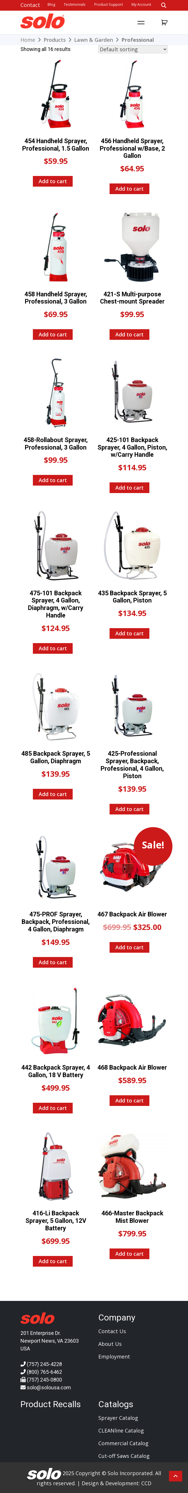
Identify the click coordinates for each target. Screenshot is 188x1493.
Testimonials (75, 4)
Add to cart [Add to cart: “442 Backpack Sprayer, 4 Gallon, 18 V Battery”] (53, 1107)
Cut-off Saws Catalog (124, 1455)
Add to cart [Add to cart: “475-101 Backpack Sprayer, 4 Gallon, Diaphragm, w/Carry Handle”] (53, 648)
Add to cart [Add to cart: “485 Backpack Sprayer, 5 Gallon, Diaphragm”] (53, 794)
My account (141, 4)
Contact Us (112, 1331)
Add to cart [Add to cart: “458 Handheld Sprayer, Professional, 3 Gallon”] (53, 334)
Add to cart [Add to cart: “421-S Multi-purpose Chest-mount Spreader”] (129, 334)
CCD (146, 1483)
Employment (114, 1356)
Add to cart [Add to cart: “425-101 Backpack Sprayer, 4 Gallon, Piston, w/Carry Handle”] (129, 487)
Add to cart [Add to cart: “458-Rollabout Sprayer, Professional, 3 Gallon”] (53, 480)
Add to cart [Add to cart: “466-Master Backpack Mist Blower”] (129, 1253)
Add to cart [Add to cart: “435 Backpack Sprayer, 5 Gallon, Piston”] (129, 633)
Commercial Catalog (123, 1443)
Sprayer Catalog (118, 1417)
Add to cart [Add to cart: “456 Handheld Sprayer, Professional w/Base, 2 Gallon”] (129, 188)
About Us (110, 1343)
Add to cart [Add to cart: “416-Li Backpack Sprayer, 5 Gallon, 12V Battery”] (53, 1261)
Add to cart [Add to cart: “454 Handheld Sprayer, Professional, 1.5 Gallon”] (53, 181)
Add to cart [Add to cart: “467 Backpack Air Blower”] (129, 947)
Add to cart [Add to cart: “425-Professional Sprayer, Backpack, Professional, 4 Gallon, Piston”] (129, 809)
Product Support (108, 4)
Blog (51, 4)
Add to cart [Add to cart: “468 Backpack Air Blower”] (129, 1100)
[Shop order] (133, 49)
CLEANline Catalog (121, 1430)
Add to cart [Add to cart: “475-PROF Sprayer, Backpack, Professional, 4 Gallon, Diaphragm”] (53, 962)
